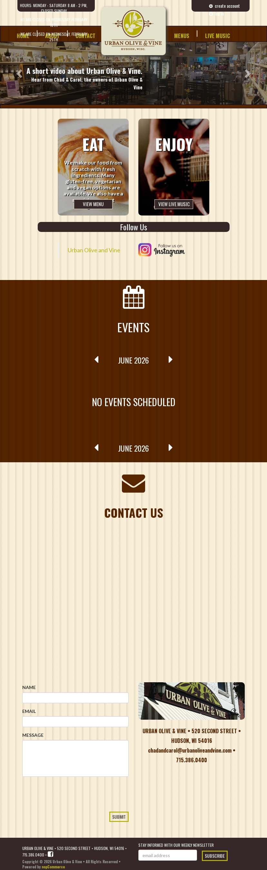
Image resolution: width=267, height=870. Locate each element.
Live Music (217, 36)
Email (29, 711)
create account (224, 6)
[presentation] (71, 806)
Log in (216, 13)
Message (33, 735)
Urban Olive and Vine (94, 250)
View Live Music (174, 203)
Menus (181, 36)
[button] (20, 73)
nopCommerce (53, 866)
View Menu (93, 203)
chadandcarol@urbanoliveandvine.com (190, 750)
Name (29, 687)
